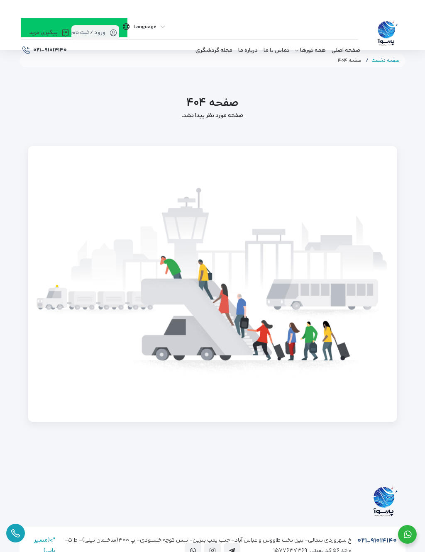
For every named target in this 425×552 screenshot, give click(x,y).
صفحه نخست (385, 61)
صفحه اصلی (346, 50)
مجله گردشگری (213, 50)
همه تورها (313, 50)
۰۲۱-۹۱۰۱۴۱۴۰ (377, 541)
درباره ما (248, 50)
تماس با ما (276, 50)
